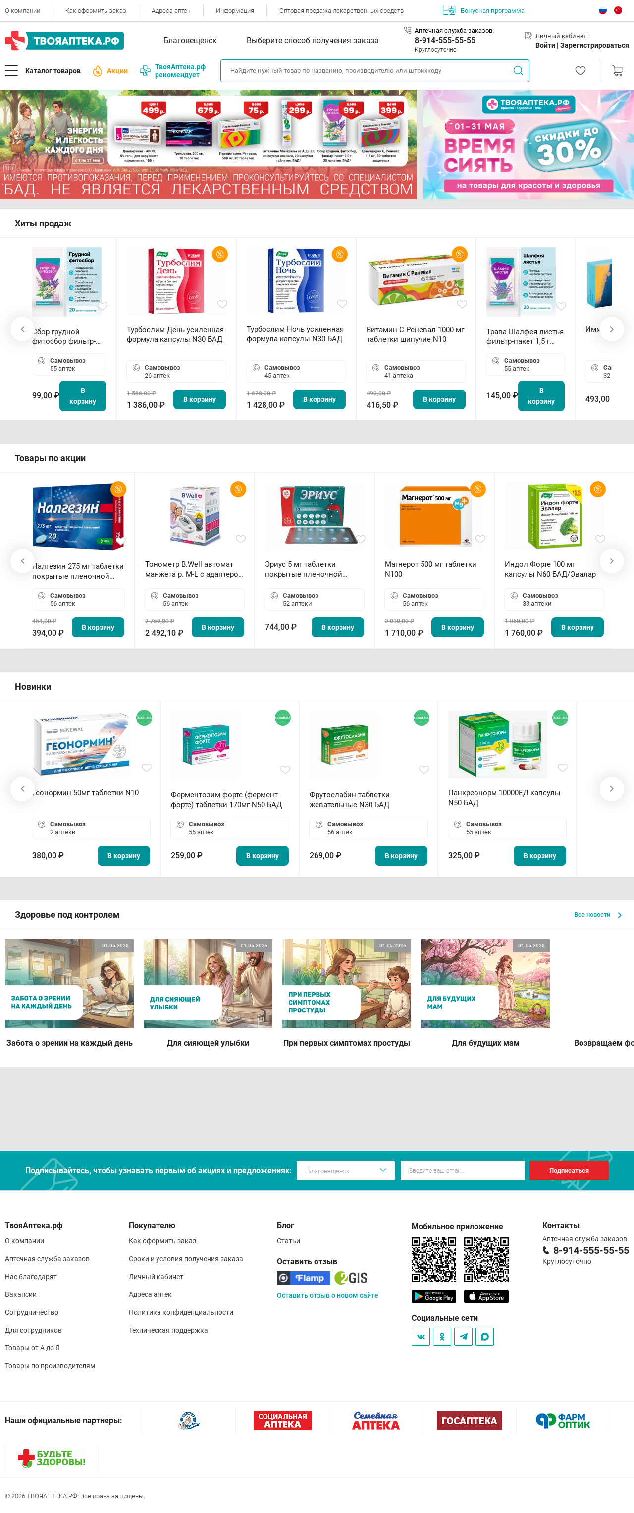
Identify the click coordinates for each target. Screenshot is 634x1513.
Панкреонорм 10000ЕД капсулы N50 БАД (504, 797)
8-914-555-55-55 (445, 40)
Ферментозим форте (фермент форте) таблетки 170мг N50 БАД (226, 799)
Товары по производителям (50, 1366)
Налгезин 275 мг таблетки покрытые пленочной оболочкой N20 (78, 571)
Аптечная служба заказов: (454, 30)
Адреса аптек (171, 10)
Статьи (288, 1241)
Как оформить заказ (95, 10)
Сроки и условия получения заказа (186, 1259)
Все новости (598, 914)
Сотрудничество (31, 1312)
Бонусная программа (484, 10)
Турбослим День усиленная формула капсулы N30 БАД (175, 334)
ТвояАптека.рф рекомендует (173, 71)
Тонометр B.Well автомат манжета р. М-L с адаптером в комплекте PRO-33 (194, 569)
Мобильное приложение (457, 1226)
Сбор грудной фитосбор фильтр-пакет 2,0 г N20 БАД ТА (66, 336)
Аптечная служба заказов (47, 1259)
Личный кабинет (156, 1277)
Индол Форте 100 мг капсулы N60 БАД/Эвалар (550, 569)
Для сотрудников (33, 1330)
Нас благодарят (31, 1277)
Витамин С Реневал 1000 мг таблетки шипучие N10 (415, 334)
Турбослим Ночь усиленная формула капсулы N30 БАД (295, 334)
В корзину (82, 396)
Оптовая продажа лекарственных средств (341, 10)
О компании (22, 10)
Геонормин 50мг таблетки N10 (85, 792)
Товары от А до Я (32, 1348)
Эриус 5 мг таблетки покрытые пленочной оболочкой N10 (303, 569)
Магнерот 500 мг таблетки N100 (430, 569)
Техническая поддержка (168, 1330)
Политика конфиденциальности (181, 1312)
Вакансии (21, 1294)
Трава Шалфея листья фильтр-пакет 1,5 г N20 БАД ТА (525, 336)
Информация (235, 10)
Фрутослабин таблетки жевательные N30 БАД (350, 799)
